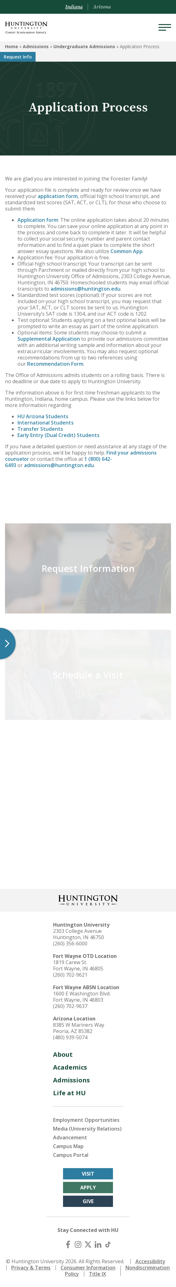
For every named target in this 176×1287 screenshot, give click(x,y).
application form (58, 196)
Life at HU (69, 1093)
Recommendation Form (55, 363)
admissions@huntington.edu (85, 288)
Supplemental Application (48, 338)
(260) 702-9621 (70, 974)
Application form (37, 219)
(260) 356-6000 (70, 943)
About (63, 1054)
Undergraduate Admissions (84, 46)
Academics (70, 1067)
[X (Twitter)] (88, 1244)
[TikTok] (108, 1244)
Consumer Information (88, 1267)
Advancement (70, 1137)
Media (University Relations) (87, 1128)
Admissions (36, 46)
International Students (45, 422)
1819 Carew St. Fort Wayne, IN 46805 (78, 965)
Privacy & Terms (31, 1267)
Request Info (18, 57)
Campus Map (68, 1146)
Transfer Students (40, 428)
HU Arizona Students (42, 416)
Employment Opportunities (86, 1120)
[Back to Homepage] (88, 899)
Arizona (102, 7)
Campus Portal (70, 1155)
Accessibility (150, 1261)
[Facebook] (68, 1244)
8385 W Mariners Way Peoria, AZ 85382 (78, 1028)
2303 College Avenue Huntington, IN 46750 (78, 934)
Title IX (97, 1273)
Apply (88, 1187)
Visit (88, 1173)
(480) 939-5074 (70, 1037)
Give (88, 1201)
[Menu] (165, 27)
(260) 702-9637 (70, 1006)
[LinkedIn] (98, 1244)
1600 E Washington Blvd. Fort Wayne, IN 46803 (81, 996)
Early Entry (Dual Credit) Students (58, 435)
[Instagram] (78, 1244)
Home (11, 46)
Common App (126, 251)
